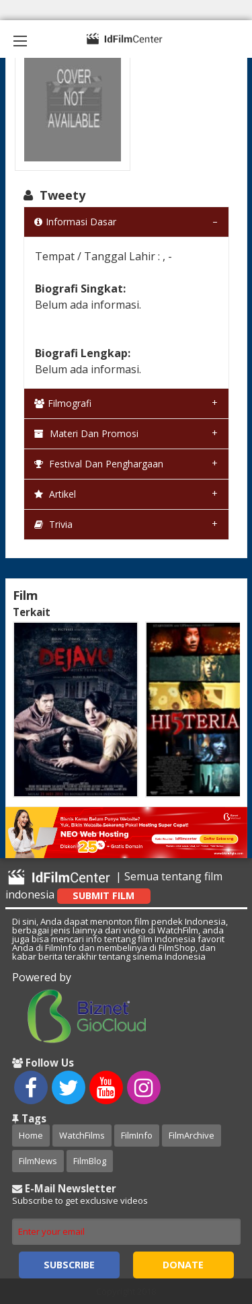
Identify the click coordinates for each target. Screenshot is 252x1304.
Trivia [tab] (53, 524)
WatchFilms (82, 1135)
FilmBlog (89, 1161)
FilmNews (38, 1161)
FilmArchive (191, 1135)
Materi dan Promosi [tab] (86, 433)
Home (31, 1135)
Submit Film (103, 895)
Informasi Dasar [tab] (75, 221)
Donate (183, 1264)
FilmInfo (137, 1135)
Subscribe (69, 1264)
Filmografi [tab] (62, 403)
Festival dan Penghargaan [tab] (98, 463)
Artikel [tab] (55, 494)
